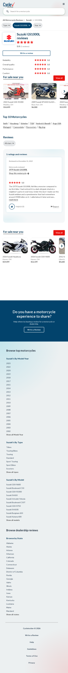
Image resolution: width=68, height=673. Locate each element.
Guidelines (31, 649)
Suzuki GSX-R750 (13, 506)
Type (5, 25)
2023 (8, 363)
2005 (8, 420)
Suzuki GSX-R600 (13, 484)
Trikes (8, 447)
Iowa (8, 593)
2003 (8, 427)
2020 (8, 370)
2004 (8, 424)
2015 (8, 385)
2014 (8, 388)
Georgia (9, 579)
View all (59, 78)
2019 (8, 374)
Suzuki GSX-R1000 (14, 492)
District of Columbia (14, 572)
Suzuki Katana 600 (13, 517)
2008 (8, 410)
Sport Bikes (11, 465)
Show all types (12, 472)
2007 (8, 413)
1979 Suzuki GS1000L (19, 171)
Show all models (13, 520)
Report (56, 206)
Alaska (9, 547)
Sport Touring (12, 461)
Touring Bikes (12, 451)
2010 (8, 402)
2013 (8, 392)
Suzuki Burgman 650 (14, 513)
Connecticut (11, 564)
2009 (8, 406)
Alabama (9, 543)
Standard (10, 458)
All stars (8, 143)
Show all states (12, 614)
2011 (8, 399)
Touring (9, 454)
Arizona (9, 550)
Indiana (9, 589)
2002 (8, 431)
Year (36, 25)
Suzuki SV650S (12, 509)
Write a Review (34, 330)
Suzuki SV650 (11, 495)
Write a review (26, 53)
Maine (8, 607)
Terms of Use (31, 656)
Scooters (10, 469)
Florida (9, 575)
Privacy (32, 663)
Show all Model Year (14, 435)
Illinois (9, 586)
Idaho (8, 582)
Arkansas (10, 554)
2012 (8, 395)
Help (32, 642)
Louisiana (10, 604)
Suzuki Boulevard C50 (15, 488)
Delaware (10, 568)
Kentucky (10, 600)
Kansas (9, 597)
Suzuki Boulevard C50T (15, 502)
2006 (8, 417)
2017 (8, 381)
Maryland (10, 611)
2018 (8, 377)
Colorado (10, 561)
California (10, 557)
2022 (8, 367)
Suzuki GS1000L (21, 25)
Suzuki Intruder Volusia (15, 499)
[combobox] (34, 12)
